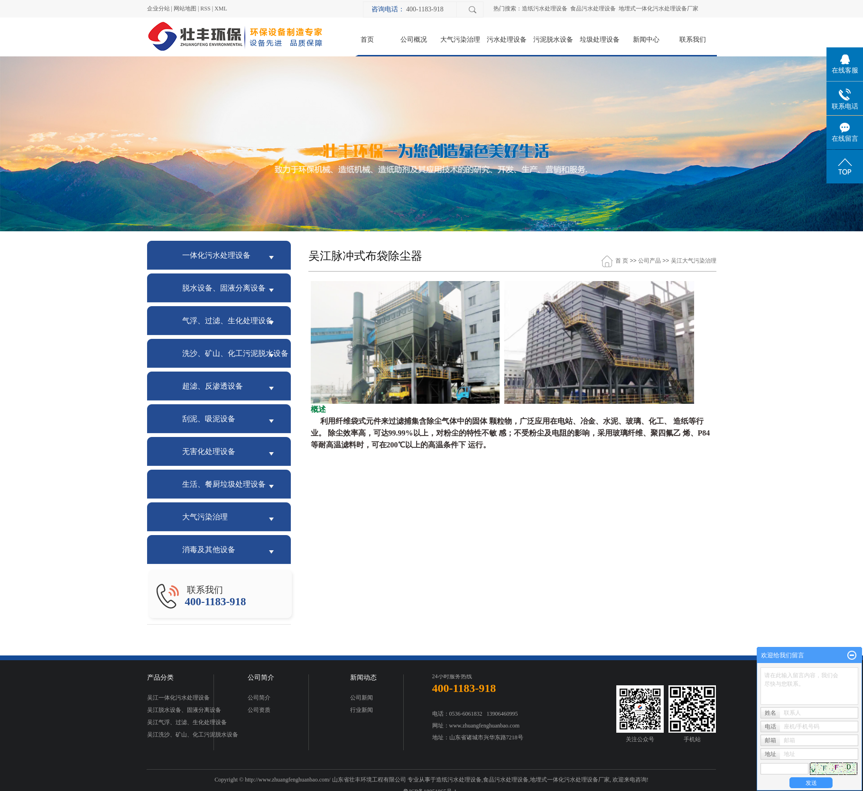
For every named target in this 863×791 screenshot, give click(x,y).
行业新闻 (361, 710)
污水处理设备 (507, 39)
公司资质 (259, 710)
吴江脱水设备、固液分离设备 (184, 710)
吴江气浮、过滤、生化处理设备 (187, 722)
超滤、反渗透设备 (212, 386)
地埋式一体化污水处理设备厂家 (658, 8)
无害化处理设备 (208, 451)
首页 (367, 39)
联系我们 (692, 39)
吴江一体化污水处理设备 (178, 697)
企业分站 (158, 8)
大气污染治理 (460, 39)
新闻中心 (646, 39)
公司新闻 (361, 697)
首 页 (621, 260)
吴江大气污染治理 (693, 260)
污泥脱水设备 (553, 39)
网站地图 (185, 8)
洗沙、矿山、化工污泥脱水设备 (235, 353)
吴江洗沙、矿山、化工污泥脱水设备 (192, 734)
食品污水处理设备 (593, 8)
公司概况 (413, 39)
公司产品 (649, 260)
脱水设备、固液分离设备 (224, 288)
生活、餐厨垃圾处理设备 (224, 484)
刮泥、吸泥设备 (208, 419)
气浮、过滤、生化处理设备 (227, 321)
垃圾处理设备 (600, 39)
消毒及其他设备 (208, 550)
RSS (205, 8)
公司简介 (259, 697)
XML (220, 8)
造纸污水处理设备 (544, 8)
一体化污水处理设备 (216, 255)
